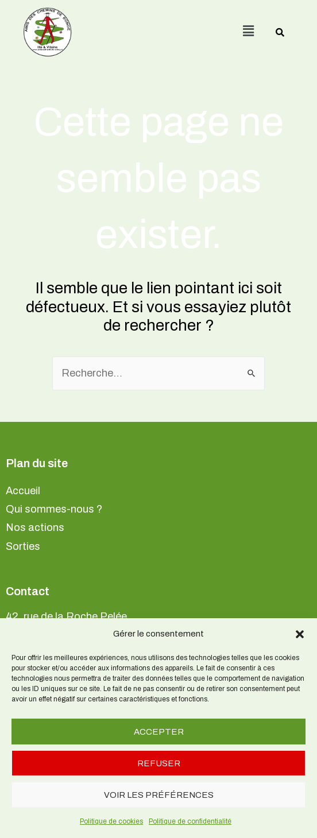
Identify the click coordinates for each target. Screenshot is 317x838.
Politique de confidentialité (190, 821)
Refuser (158, 763)
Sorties (23, 546)
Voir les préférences (159, 795)
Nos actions (35, 527)
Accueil (23, 490)
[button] (300, 634)
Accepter (159, 731)
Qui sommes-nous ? (54, 509)
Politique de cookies (111, 821)
